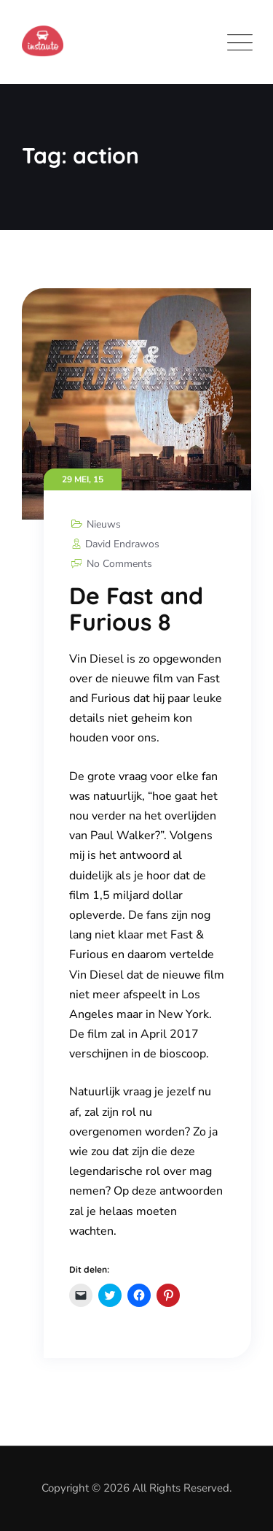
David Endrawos (114, 544)
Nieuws (104, 524)
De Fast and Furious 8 (136, 608)
